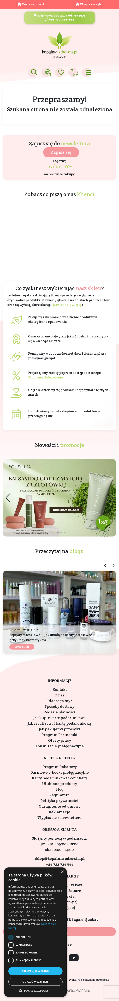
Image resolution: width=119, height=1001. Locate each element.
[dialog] (35, 932)
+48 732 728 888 (59, 19)
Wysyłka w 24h (88, 4)
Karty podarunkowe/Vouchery (59, 778)
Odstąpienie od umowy (59, 806)
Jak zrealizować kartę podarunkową (59, 723)
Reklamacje (59, 811)
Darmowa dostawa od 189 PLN (59, 15)
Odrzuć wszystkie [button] (35, 981)
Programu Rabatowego (45, 377)
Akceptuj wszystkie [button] (35, 971)
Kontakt (60, 689)
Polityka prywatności (59, 800)
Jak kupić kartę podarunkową (59, 717)
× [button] (62, 872)
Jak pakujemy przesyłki (59, 729)
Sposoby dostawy (59, 706)
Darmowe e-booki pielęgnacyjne (59, 772)
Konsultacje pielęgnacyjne (59, 746)
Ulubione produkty (59, 783)
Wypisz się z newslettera (59, 817)
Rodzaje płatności (59, 712)
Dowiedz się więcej (67, 305)
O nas (59, 695)
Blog (59, 789)
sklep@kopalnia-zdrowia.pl (59, 858)
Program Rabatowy (60, 766)
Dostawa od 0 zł (31, 4)
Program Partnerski (59, 734)
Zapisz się (61, 152)
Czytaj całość (22, 646)
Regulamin (59, 795)
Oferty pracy (59, 740)
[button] (111, 497)
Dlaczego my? (59, 700)
